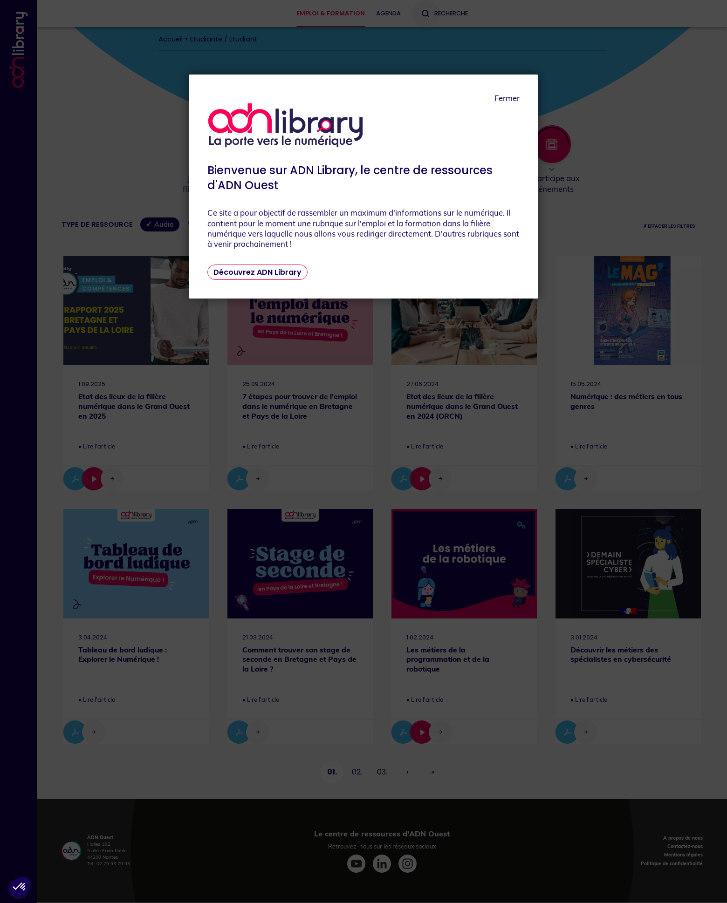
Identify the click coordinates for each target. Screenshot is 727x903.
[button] (19, 887)
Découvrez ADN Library (257, 272)
